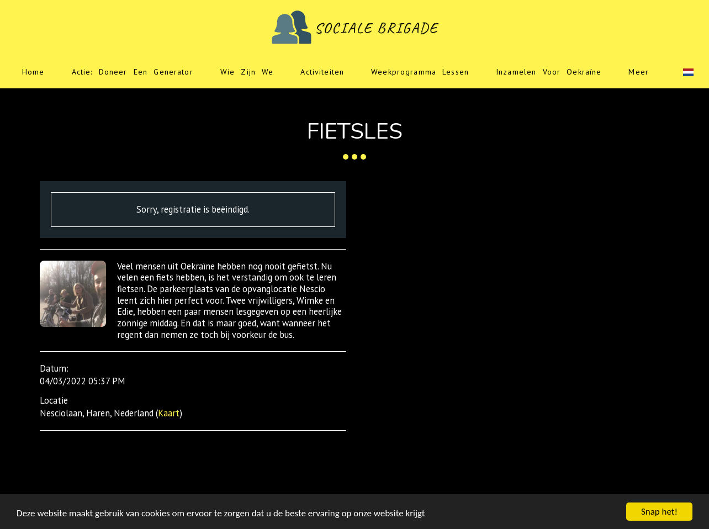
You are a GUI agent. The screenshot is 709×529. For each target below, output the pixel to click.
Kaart (168, 413)
